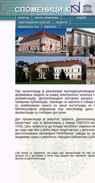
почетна (23, 17)
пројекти (62, 22)
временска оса (28, 26)
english (81, 17)
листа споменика (46, 17)
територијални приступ (34, 22)
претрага (50, 26)
